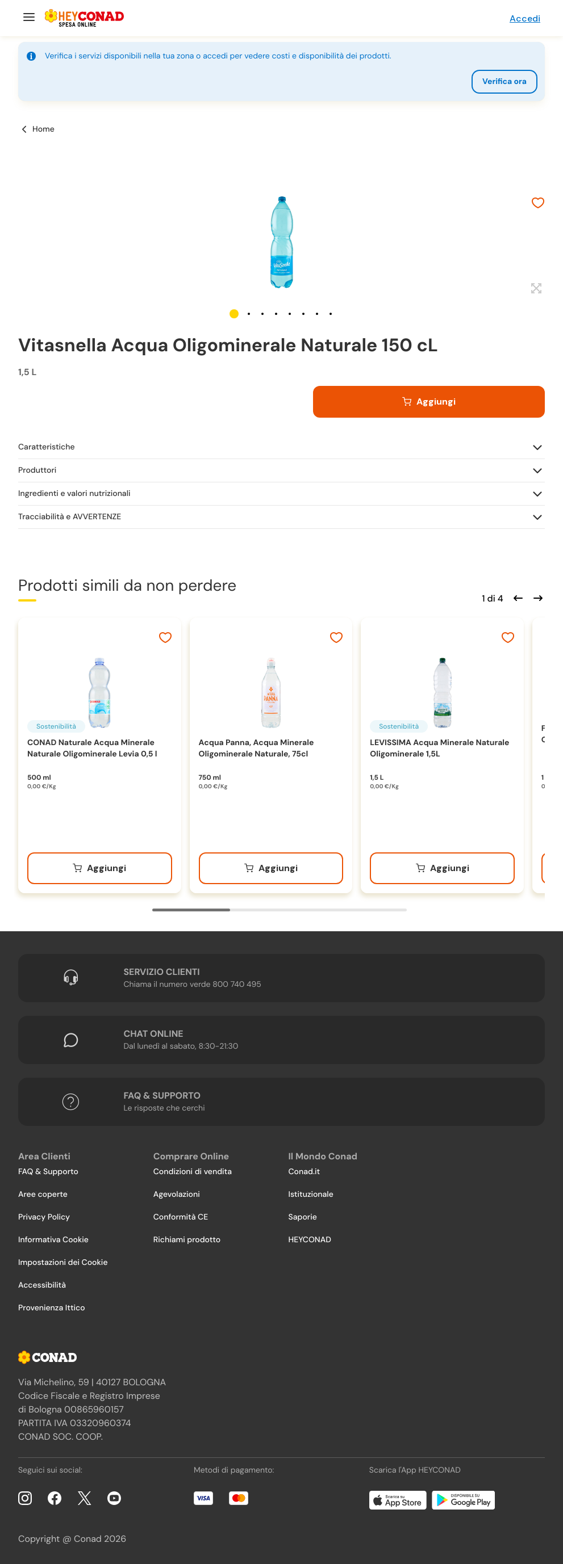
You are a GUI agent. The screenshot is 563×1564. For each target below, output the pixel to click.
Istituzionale (311, 1194)
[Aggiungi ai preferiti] (538, 204)
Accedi (525, 18)
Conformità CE (180, 1217)
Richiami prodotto (186, 1240)
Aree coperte (43, 1194)
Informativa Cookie (53, 1240)
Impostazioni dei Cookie (63, 1263)
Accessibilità (42, 1285)
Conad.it (304, 1172)
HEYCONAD (310, 1240)
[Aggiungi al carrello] (429, 402)
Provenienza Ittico (51, 1308)
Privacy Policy (44, 1217)
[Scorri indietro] (516, 597)
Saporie (303, 1217)
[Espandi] (535, 289)
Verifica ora (504, 82)
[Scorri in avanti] (536, 597)
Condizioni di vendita (192, 1172)
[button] (234, 313)
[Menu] (27, 18)
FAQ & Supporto (48, 1172)
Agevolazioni (176, 1194)
